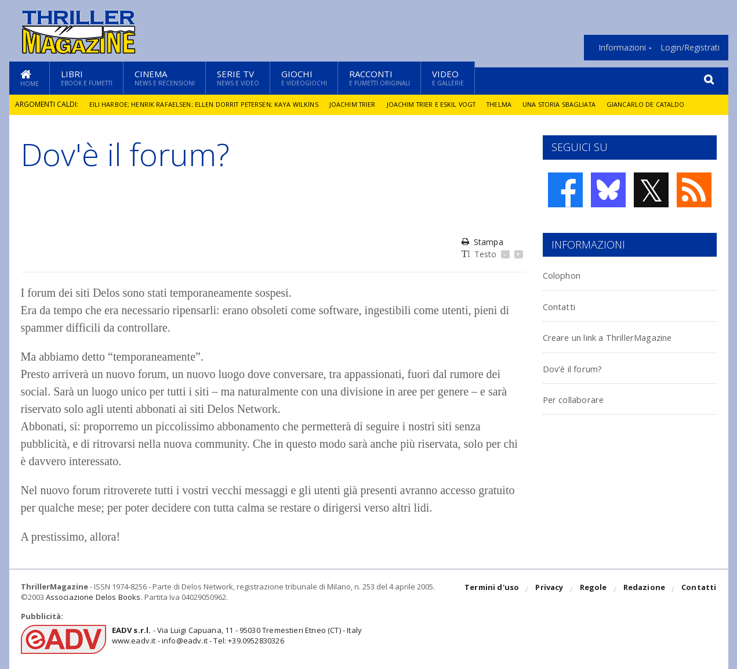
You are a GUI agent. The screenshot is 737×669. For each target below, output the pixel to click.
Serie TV (238, 77)
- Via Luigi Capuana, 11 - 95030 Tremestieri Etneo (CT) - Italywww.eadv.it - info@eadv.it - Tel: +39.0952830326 (233, 635)
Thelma (513, 104)
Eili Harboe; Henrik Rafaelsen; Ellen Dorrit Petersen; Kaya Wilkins (207, 104)
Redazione (645, 590)
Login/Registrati (690, 48)
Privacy (552, 590)
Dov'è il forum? (581, 368)
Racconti (379, 77)
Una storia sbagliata (577, 104)
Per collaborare (583, 398)
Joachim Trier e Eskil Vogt (442, 104)
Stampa (482, 242)
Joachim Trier (360, 104)
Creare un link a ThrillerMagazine (630, 336)
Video (448, 77)
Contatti (564, 305)
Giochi (304, 77)
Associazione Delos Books (92, 597)
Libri (86, 77)
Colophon (568, 274)
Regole (595, 590)
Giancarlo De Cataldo (669, 104)
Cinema (165, 77)
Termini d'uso (495, 590)
